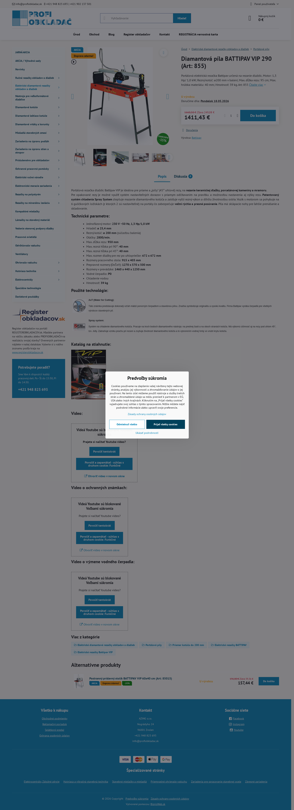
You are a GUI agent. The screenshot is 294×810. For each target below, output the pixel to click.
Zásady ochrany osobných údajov (147, 414)
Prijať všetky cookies (165, 424)
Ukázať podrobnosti (147, 433)
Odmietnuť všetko (127, 424)
